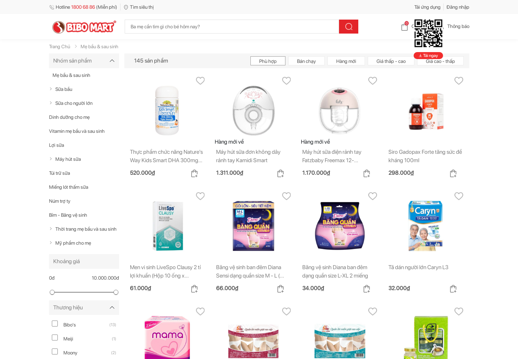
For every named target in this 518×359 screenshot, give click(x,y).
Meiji (68, 339)
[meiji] (55, 337)
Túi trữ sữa (59, 173)
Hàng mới (346, 61)
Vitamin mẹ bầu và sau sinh (77, 131)
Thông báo (452, 26)
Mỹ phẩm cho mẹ (73, 243)
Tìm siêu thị (138, 7)
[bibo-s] (55, 323)
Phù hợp (268, 61)
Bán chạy (306, 61)
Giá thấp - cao (391, 61)
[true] (52, 89)
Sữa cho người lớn (73, 103)
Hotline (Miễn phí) (83, 7)
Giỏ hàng (415, 26)
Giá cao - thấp (440, 61)
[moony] (55, 351)
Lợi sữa (56, 145)
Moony (70, 353)
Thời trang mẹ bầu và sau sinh (86, 229)
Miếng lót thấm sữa (68, 187)
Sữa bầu (63, 89)
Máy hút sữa (68, 159)
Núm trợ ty (59, 201)
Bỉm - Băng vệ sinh (68, 215)
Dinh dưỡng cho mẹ (69, 117)
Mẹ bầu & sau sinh (71, 75)
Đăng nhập (458, 7)
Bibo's (69, 325)
